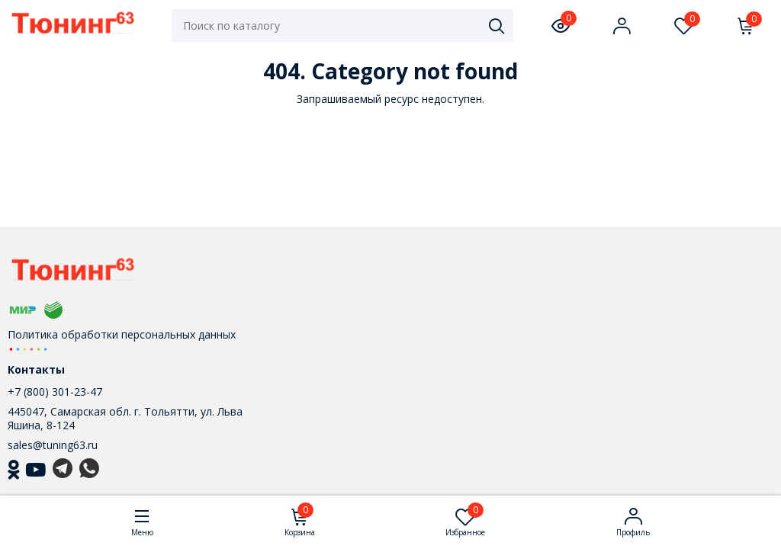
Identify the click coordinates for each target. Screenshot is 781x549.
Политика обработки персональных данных (122, 334)
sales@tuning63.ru (53, 445)
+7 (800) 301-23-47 (55, 391)
